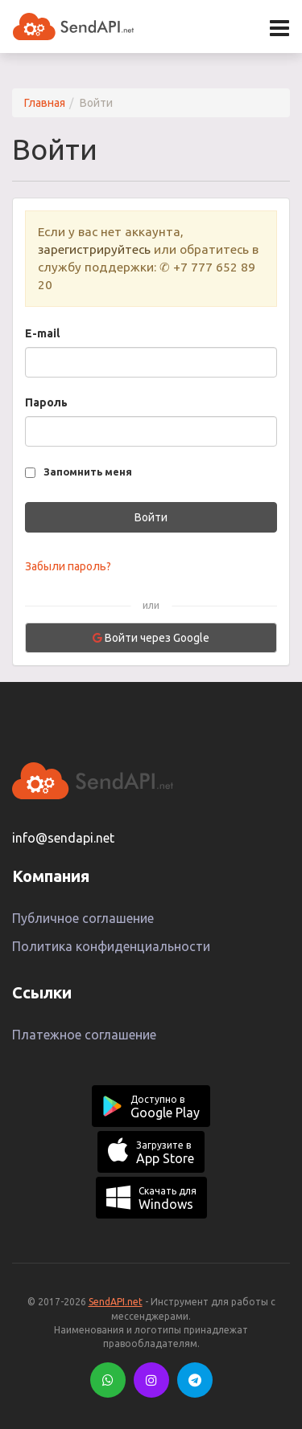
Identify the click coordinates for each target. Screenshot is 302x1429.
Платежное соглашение (84, 1034)
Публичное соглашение (83, 918)
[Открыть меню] (279, 28)
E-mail (42, 333)
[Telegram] (195, 1380)
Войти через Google (151, 637)
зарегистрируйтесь (94, 249)
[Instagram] (151, 1380)
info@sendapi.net (63, 838)
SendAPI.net (116, 1301)
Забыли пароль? (68, 566)
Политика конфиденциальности (111, 946)
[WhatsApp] (108, 1380)
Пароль (46, 402)
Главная (44, 102)
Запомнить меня (87, 471)
